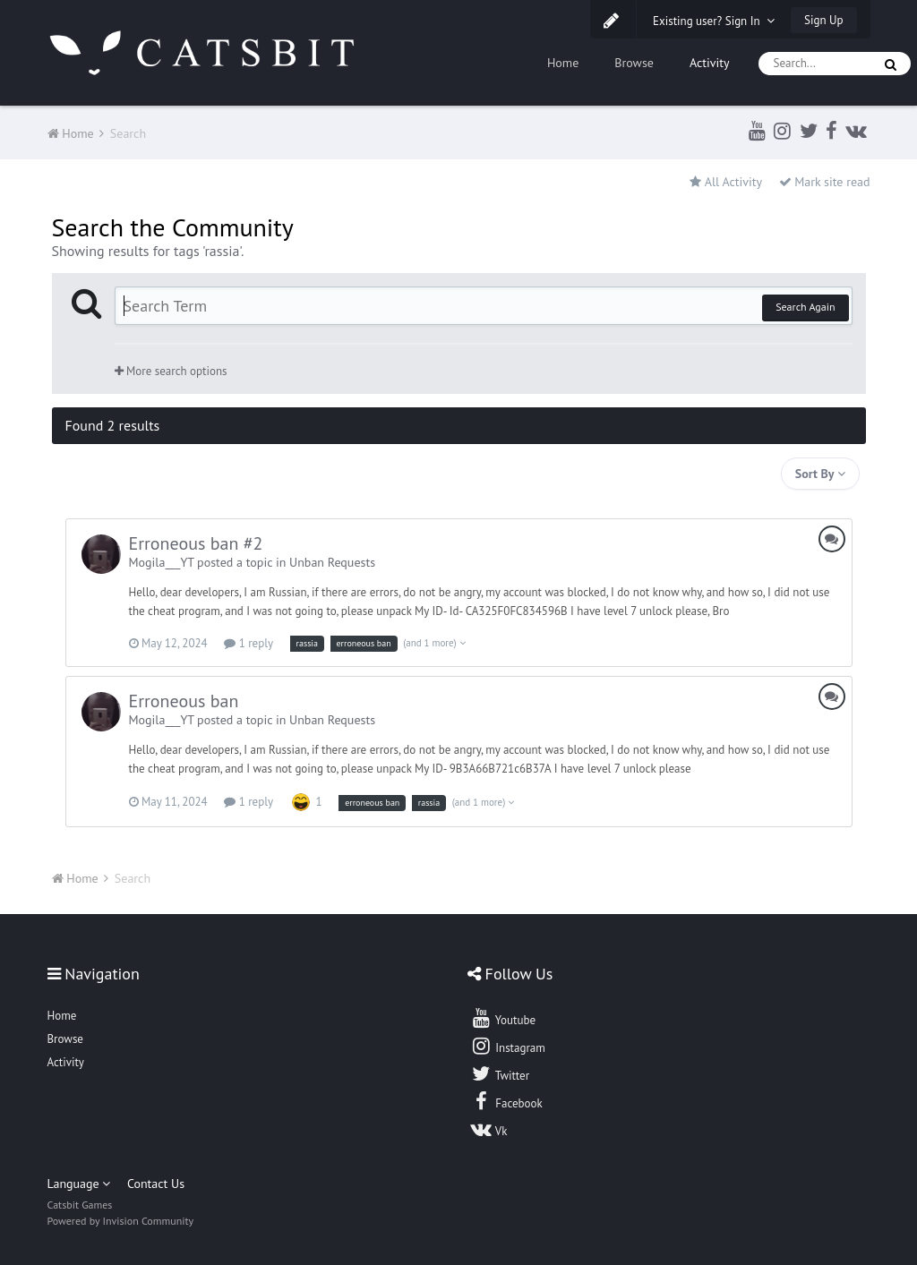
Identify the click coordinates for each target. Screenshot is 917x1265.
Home (562, 63)
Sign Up (823, 20)
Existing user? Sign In (714, 21)
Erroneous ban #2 (196, 543)
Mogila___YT (161, 562)
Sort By (820, 474)
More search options (171, 371)
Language (79, 1183)
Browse (634, 63)
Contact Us (155, 1183)
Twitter (499, 1073)
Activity (710, 63)
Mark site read (824, 182)
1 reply (248, 643)
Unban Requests (332, 562)
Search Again (805, 306)
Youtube (503, 1018)
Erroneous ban (184, 701)
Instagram (507, 1046)
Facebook (506, 1101)
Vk (489, 1129)
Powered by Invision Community (120, 1220)
